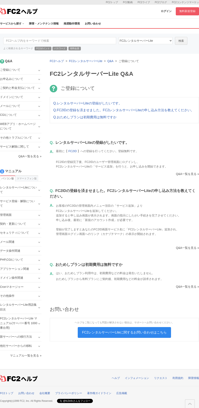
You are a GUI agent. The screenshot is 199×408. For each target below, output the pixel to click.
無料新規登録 (187, 11)
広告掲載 (121, 393)
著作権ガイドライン (99, 393)
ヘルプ (116, 378)
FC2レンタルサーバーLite (85, 61)
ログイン (166, 11)
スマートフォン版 (27, 178)
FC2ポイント (43, 48)
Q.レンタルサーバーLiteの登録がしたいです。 (87, 103)
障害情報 (193, 378)
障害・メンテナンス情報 (44, 23)
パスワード (60, 48)
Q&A (110, 61)
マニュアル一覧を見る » (25, 355)
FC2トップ (112, 2)
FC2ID (72, 151)
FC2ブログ (161, 2)
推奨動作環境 (72, 23)
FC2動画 (128, 2)
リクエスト (160, 378)
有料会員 (74, 48)
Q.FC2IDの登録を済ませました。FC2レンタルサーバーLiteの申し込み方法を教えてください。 (123, 110)
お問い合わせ (93, 23)
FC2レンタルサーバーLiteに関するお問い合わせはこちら (124, 332)
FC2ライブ (144, 2)
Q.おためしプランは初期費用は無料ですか (84, 117)
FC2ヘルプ (57, 61)
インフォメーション (137, 378)
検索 (181, 40)
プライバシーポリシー (68, 393)
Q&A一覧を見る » (187, 174)
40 (145, 40)
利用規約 (177, 378)
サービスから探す (12, 23)
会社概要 (44, 393)
